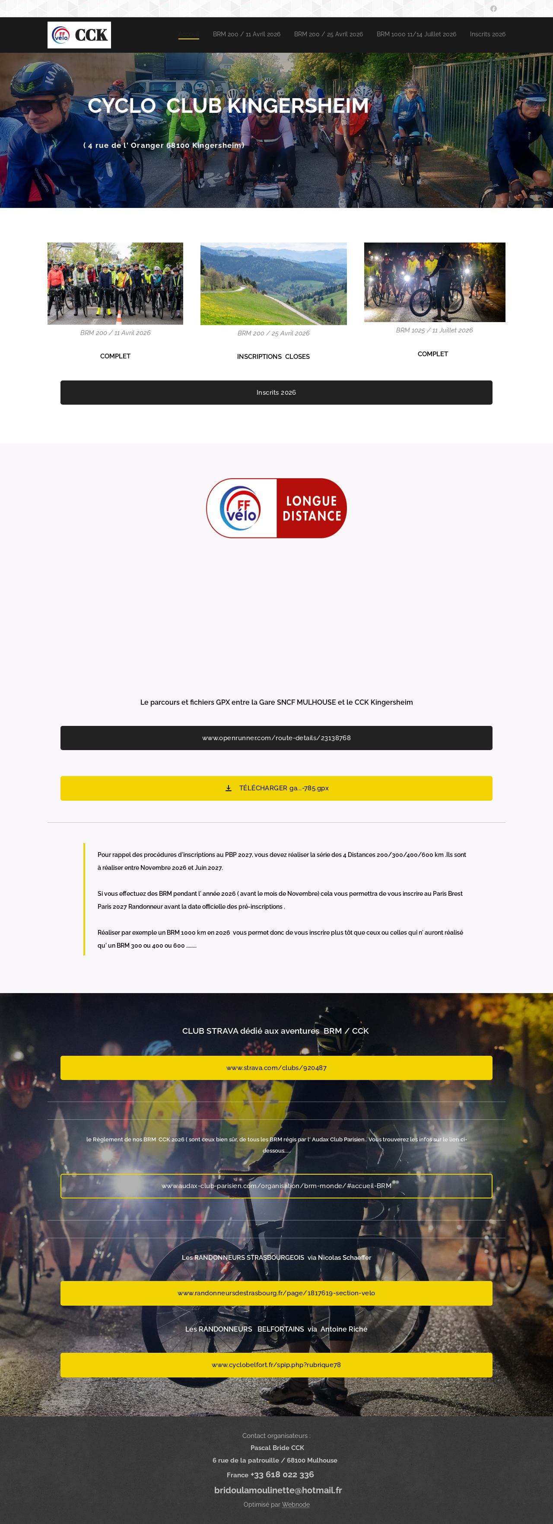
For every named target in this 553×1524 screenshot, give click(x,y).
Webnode (296, 1504)
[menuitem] (452, 35)
